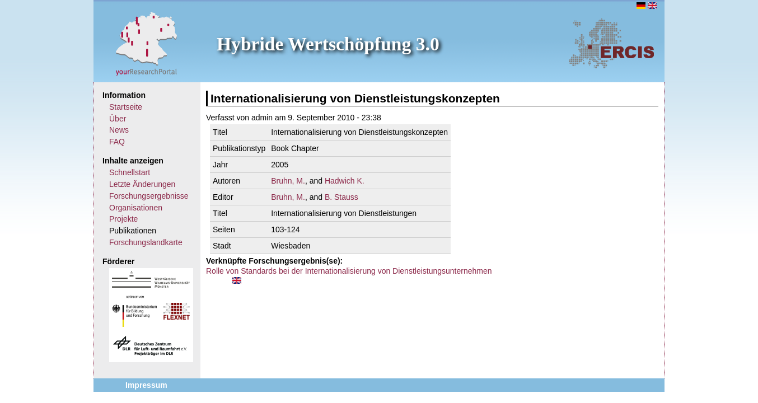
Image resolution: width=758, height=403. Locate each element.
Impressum (146, 385)
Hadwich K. (344, 180)
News (119, 129)
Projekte (123, 218)
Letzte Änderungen (142, 184)
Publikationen (132, 230)
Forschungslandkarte (146, 242)
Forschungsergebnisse (149, 195)
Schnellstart (129, 172)
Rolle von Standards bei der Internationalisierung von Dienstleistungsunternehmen (349, 270)
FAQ (117, 141)
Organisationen (135, 207)
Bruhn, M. (288, 180)
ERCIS (611, 43)
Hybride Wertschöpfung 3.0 (328, 44)
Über (117, 118)
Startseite (125, 106)
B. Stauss (341, 197)
